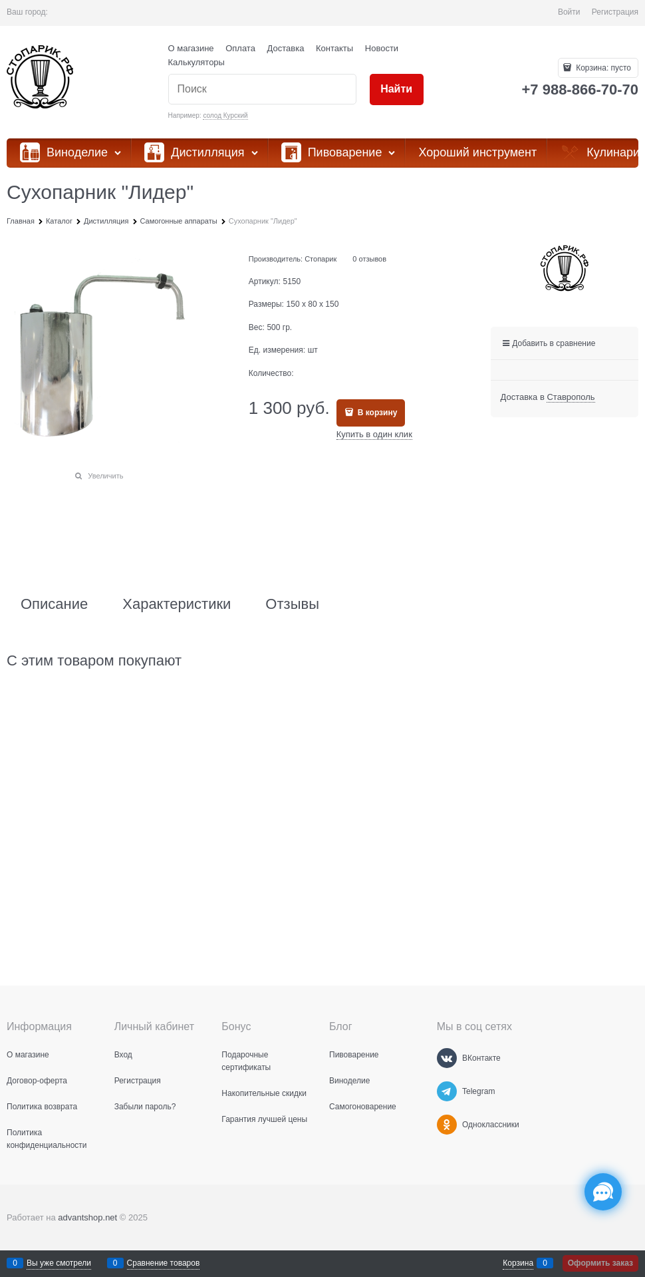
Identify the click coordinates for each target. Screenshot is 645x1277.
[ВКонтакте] (447, 1058)
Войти (569, 12)
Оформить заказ (600, 1263)
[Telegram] (447, 1091)
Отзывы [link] (292, 604)
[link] (570, 397)
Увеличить (105, 476)
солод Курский (225, 115)
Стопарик (320, 259)
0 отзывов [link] (369, 259)
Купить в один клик (374, 434)
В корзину (376, 412)
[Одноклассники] (447, 1125)
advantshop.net (87, 1217)
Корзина (518, 1263)
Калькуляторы (196, 62)
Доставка (286, 48)
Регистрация (615, 12)
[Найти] (397, 89)
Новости (381, 48)
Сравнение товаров (163, 1263)
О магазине (191, 48)
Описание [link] (54, 604)
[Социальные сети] (603, 1191)
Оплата (240, 48)
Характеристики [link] (176, 604)
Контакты (334, 48)
